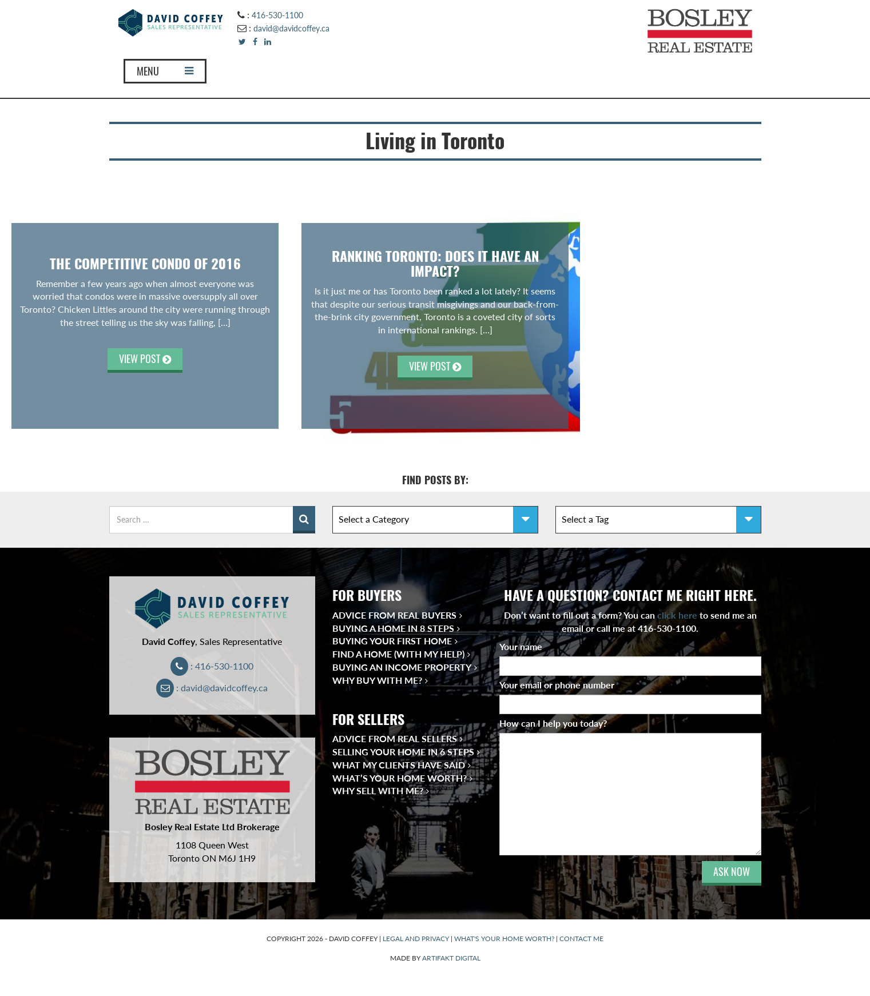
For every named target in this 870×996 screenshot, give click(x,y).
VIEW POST (145, 359)
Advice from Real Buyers (394, 614)
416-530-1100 (277, 15)
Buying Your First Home (392, 640)
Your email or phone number (559, 684)
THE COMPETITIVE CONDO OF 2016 (145, 263)
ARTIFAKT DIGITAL (451, 958)
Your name (523, 646)
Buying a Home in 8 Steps (393, 628)
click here (677, 614)
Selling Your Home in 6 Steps (403, 751)
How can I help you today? (553, 723)
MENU (165, 71)
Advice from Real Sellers (394, 738)
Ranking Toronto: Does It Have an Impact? (435, 263)
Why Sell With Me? (377, 790)
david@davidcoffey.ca (291, 28)
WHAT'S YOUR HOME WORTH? (504, 938)
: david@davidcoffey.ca (212, 687)
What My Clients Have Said (398, 764)
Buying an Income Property (401, 667)
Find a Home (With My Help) (398, 653)
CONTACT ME (581, 938)
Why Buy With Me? (377, 680)
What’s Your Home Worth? (399, 777)
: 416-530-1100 (211, 665)
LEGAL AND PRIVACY (416, 938)
